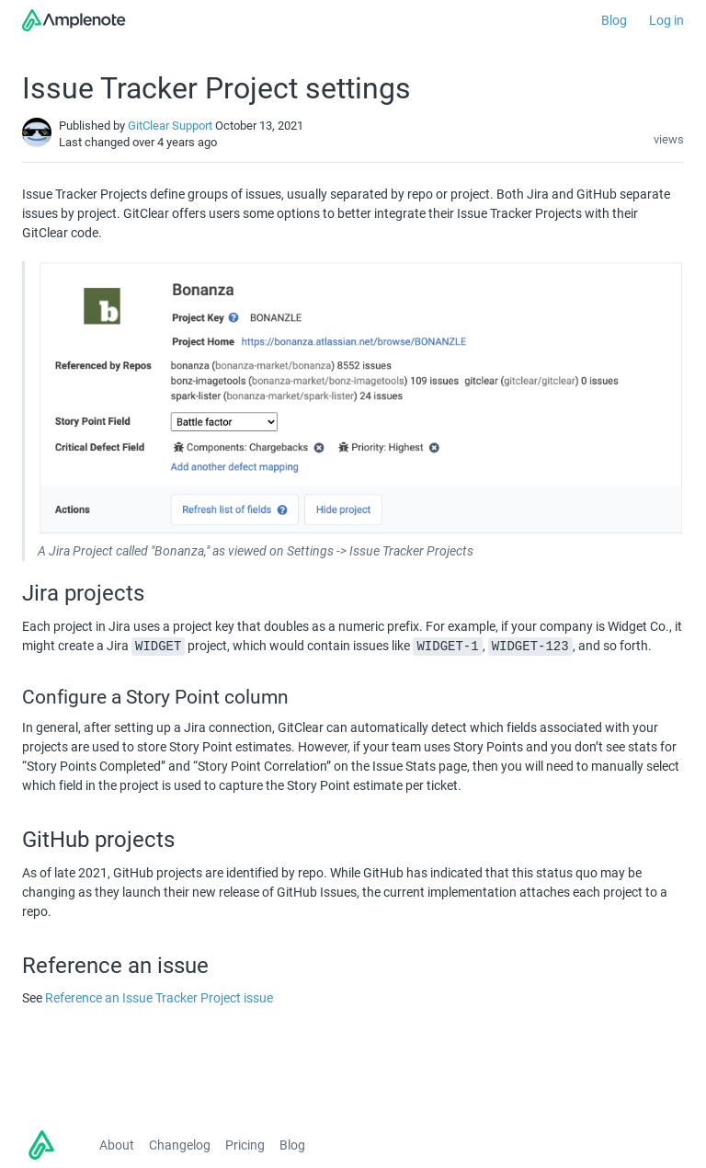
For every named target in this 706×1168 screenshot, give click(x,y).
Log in (666, 20)
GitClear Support (170, 125)
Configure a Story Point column (155, 697)
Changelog (180, 1145)
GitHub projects (98, 840)
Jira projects (83, 593)
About (116, 1145)
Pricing (245, 1145)
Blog (614, 20)
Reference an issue (118, 966)
